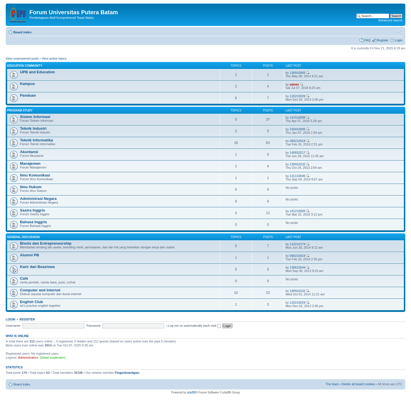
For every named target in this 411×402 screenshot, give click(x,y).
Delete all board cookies (358, 384)
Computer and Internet (40, 290)
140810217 (297, 152)
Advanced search (390, 20)
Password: (93, 325)
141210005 (297, 211)
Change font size (398, 31)
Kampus (27, 84)
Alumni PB (29, 255)
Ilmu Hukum (30, 187)
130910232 (297, 164)
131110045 (297, 176)
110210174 (297, 244)
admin (294, 84)
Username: (13, 325)
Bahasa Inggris (33, 222)
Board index (22, 32)
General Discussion (23, 237)
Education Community (24, 65)
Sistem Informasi (35, 117)
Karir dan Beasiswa (37, 267)
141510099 (297, 117)
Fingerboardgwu (127, 372)
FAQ (367, 40)
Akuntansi (29, 152)
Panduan (28, 95)
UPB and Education (37, 72)
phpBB (191, 392)
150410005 (297, 129)
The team (332, 384)
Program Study (20, 110)
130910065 (297, 72)
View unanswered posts (22, 58)
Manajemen (30, 163)
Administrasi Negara (38, 198)
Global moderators (53, 357)
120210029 (297, 96)
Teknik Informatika (36, 140)
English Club (31, 302)
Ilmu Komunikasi (35, 175)
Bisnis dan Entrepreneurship (45, 243)
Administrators (28, 357)
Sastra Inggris (32, 210)
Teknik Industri (33, 128)
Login (398, 40)
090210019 (297, 141)
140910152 (297, 291)
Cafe (24, 278)
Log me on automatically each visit (194, 325)
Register (382, 40)
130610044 (297, 267)
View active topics (54, 58)
